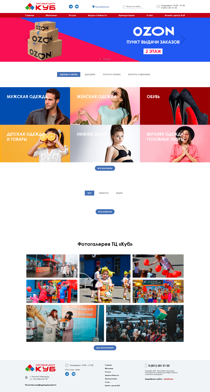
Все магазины (105, 168)
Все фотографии (105, 348)
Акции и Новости (97, 15)
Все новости (105, 212)
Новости (103, 193)
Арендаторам (127, 15)
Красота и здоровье (139, 74)
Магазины (51, 15)
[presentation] (27, 39)
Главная (29, 15)
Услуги (72, 15)
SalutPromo (168, 379)
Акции (119, 193)
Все (89, 193)
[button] (100, 59)
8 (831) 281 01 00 (169, 8)
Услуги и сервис (112, 74)
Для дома (90, 74)
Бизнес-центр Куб (175, 15)
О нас (150, 15)
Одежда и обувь (69, 74)
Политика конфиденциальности (40, 385)
